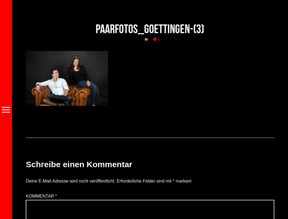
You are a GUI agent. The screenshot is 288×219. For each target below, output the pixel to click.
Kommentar (41, 196)
